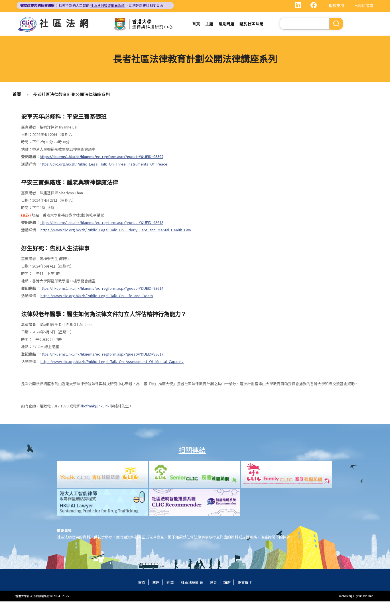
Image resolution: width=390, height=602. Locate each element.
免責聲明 (244, 582)
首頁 (196, 24)
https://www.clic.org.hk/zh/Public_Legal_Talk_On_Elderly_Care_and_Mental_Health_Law (115, 230)
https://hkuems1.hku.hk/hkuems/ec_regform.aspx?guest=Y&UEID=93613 (101, 223)
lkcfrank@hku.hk (95, 406)
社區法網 (66, 22)
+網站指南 (364, 5)
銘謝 (227, 582)
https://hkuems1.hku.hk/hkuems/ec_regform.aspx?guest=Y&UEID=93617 (101, 354)
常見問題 (226, 24)
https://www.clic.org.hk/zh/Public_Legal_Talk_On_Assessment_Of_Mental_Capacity (112, 362)
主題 (209, 24)
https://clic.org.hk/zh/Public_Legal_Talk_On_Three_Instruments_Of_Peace (103, 164)
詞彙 (170, 582)
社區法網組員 (192, 582)
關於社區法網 (251, 24)
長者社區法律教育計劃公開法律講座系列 (71, 95)
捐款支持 (336, 5)
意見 (213, 582)
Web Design (346, 596)
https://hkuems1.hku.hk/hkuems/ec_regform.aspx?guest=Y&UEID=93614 (101, 288)
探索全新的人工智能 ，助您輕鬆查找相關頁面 (91, 5)
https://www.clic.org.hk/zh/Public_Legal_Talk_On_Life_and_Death (96, 296)
